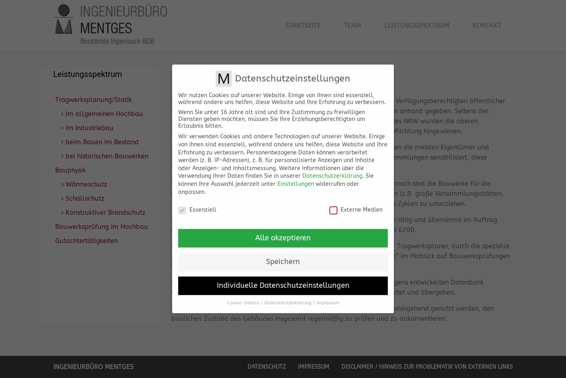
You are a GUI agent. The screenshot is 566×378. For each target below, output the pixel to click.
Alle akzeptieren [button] (283, 232)
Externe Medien (356, 204)
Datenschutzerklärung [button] (287, 297)
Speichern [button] (283, 256)
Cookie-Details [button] (243, 297)
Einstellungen (295, 178)
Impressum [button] (327, 297)
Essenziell (197, 204)
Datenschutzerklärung (332, 170)
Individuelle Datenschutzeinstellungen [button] (283, 280)
